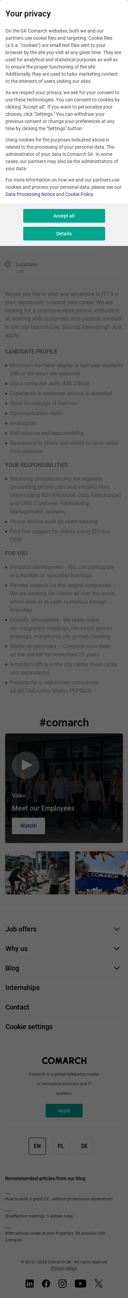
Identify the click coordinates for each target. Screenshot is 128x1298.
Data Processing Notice (30, 194)
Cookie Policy (79, 194)
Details (64, 233)
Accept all (64, 216)
